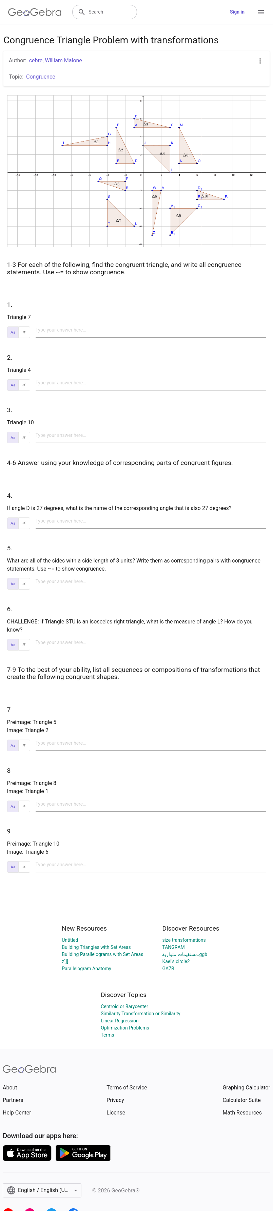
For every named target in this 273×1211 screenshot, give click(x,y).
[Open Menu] (261, 12)
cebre (36, 60)
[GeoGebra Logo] (34, 12)
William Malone (63, 60)
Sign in (237, 12)
